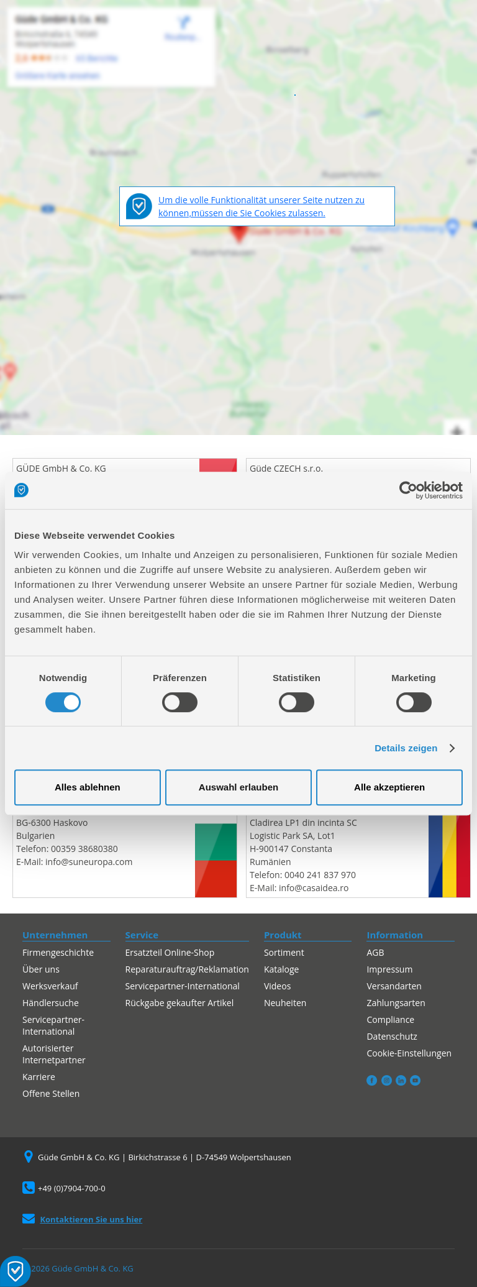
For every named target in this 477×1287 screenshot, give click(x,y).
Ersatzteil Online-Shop (170, 952)
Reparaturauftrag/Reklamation (187, 969)
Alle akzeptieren (389, 787)
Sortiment (284, 952)
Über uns (41, 969)
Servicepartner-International (53, 1025)
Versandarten (393, 986)
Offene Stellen (51, 1093)
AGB (375, 952)
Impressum (389, 969)
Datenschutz (391, 1036)
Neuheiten (285, 1003)
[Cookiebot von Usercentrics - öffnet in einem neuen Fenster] (408, 490)
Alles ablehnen (87, 787)
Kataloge (281, 969)
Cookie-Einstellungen (409, 1053)
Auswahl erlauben (238, 787)
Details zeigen (406, 748)
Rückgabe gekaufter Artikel (179, 1003)
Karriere (38, 1077)
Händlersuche (50, 1003)
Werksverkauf (50, 986)
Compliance (390, 1019)
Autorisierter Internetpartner (54, 1054)
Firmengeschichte (58, 952)
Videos (277, 986)
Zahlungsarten (395, 1003)
